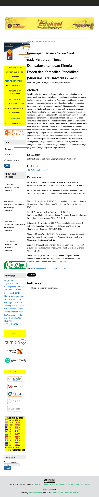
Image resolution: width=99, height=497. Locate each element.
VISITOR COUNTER (14, 118)
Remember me (13, 160)
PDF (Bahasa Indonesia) (38, 170)
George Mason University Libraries (65, 493)
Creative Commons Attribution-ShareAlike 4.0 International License (62, 484)
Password (8, 154)
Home (29, 41)
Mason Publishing (35, 493)
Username (8, 149)
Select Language (11, 462)
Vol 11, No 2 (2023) (40, 41)
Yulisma (52, 41)
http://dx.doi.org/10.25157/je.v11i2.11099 (49, 268)
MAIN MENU (6, 3)
